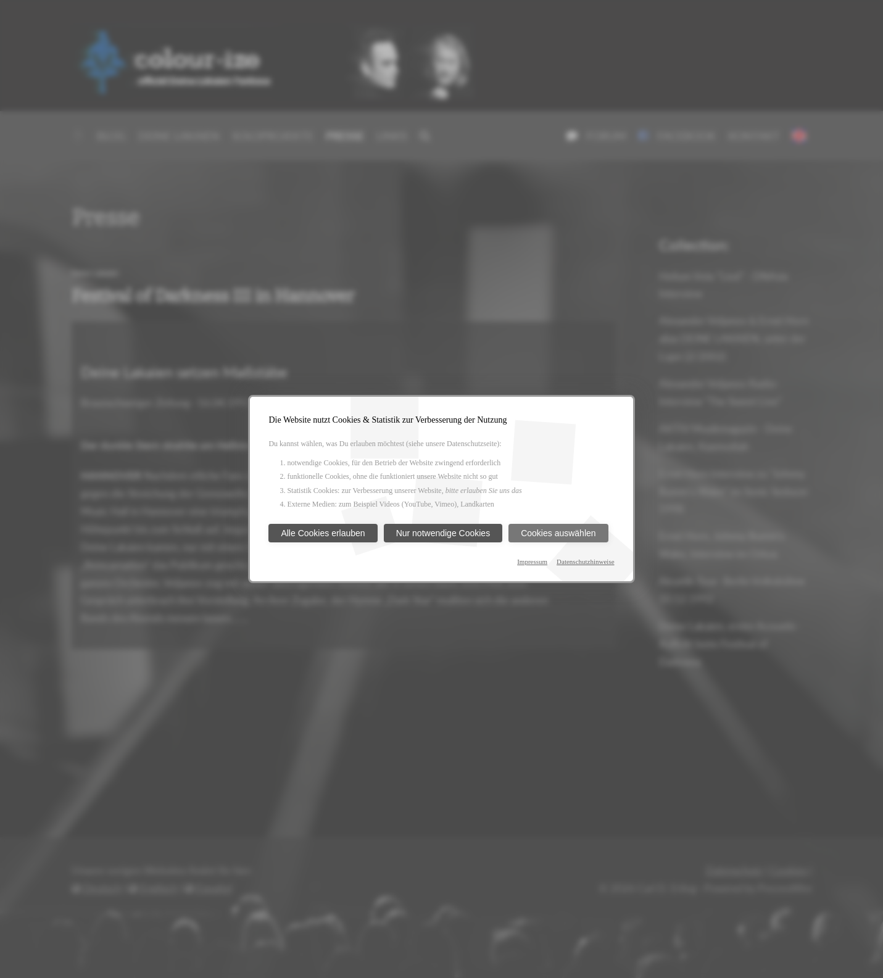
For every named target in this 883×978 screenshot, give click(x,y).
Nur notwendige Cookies (443, 533)
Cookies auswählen (558, 533)
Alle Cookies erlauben (323, 533)
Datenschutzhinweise (585, 561)
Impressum (532, 561)
